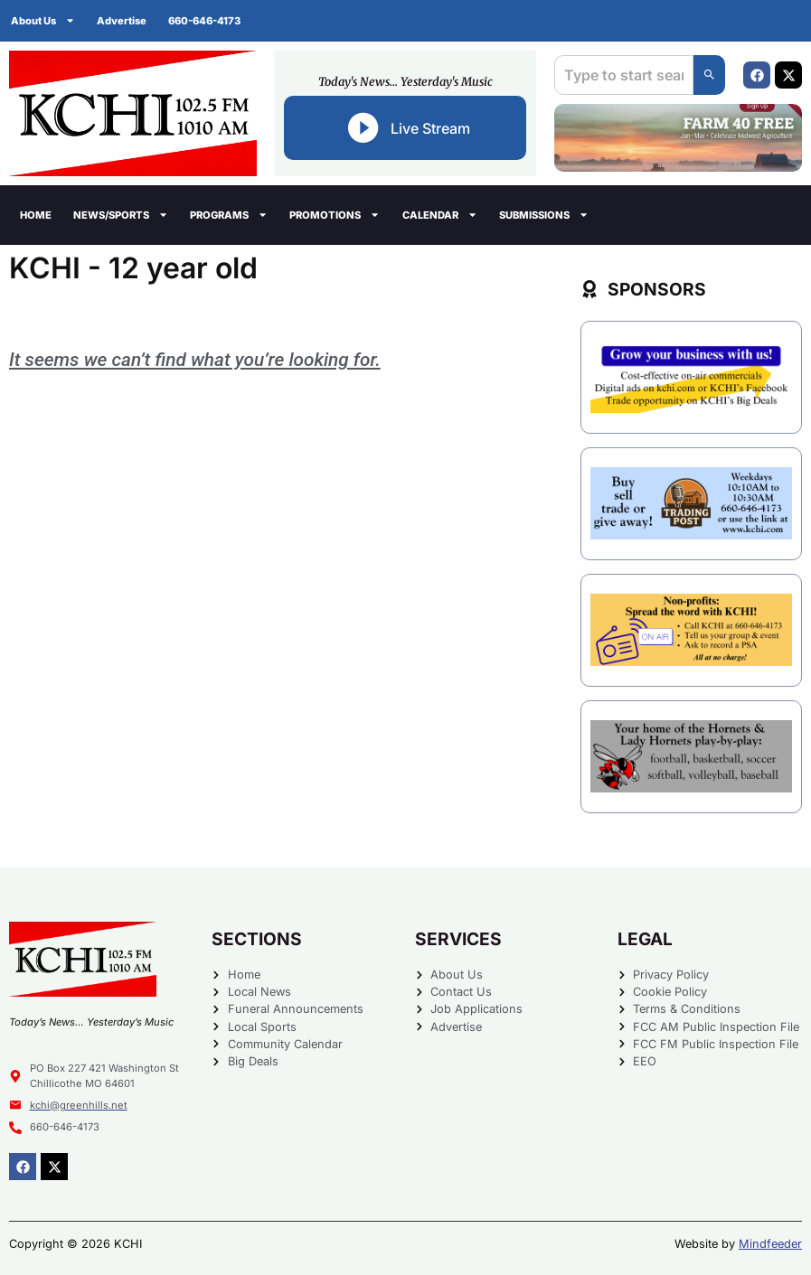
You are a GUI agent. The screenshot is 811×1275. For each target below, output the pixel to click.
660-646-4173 (204, 20)
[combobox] (623, 75)
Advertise (121, 20)
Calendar (439, 215)
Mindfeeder (770, 1244)
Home (36, 215)
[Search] (709, 75)
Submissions (544, 215)
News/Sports (120, 215)
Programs (229, 215)
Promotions (334, 215)
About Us (43, 20)
